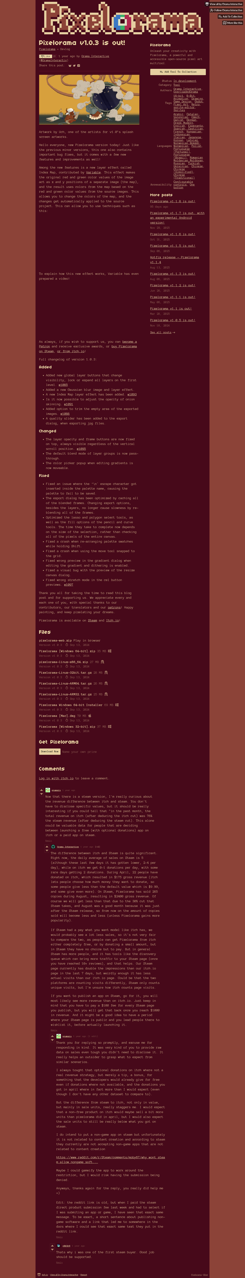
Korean (178, 140)
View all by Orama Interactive (64, 1274)
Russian (179, 163)
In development (185, 80)
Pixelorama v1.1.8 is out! (173, 201)
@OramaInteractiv (54, 60)
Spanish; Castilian (188, 128)
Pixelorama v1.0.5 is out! (173, 320)
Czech (196, 117)
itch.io (45, 1274)
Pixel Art (181, 104)
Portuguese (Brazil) (182, 156)
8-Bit (191, 95)
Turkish (194, 163)
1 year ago (69, 790)
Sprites (179, 110)
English (179, 125)
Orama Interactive (95, 56)
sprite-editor (184, 107)
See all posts (160, 332)
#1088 (65, 413)
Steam (92, 620)
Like (45, 56)
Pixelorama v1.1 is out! (171, 308)
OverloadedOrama (186, 91)
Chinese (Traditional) (184, 176)
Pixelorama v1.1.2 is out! (173, 285)
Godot (199, 101)
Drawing (197, 98)
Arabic (178, 114)
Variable (93, 172)
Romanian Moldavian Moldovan (188, 159)
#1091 (68, 404)
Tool (177, 84)
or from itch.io (70, 351)
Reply (48, 840)
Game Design (183, 101)
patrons (114, 607)
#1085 (63, 384)
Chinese (197, 166)
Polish (196, 146)
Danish (178, 120)
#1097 (68, 584)
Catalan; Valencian (187, 116)
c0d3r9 (66, 1246)
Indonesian (182, 134)
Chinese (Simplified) (183, 170)
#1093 (132, 394)
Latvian (192, 140)
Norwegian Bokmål (187, 143)
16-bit (178, 95)
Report (83, 1274)
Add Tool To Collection (178, 71)
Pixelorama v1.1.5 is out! (173, 245)
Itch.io (112, 620)
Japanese (194, 137)
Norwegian (181, 146)
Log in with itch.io (56, 778)
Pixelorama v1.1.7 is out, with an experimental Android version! (177, 217)
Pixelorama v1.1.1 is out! (173, 297)
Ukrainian (181, 166)
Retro (196, 104)
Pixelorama (47, 49)
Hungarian (194, 131)
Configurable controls (183, 183)
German (191, 120)
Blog (205, 1274)
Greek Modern (183, 122)
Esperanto (195, 125)
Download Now (50, 751)
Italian (179, 137)
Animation (181, 98)
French (178, 131)
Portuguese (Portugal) (182, 150)
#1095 (81, 448)
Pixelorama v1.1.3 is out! (173, 273)
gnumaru (56, 790)
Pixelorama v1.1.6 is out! (173, 234)
